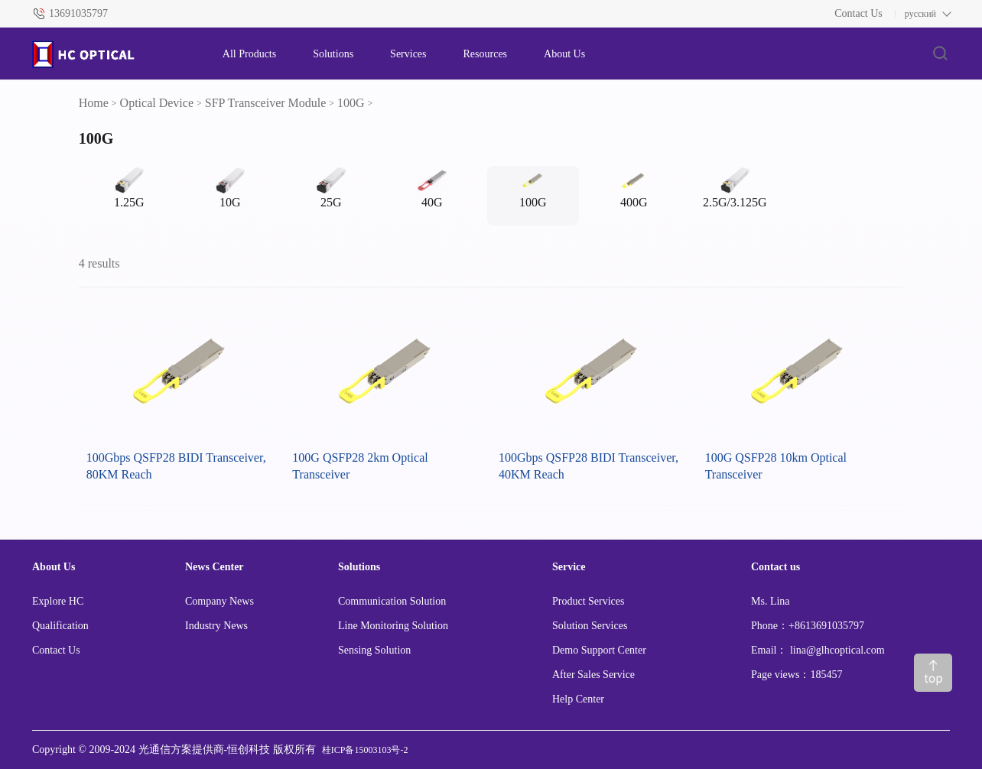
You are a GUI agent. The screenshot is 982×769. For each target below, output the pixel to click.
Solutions (333, 54)
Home (94, 102)
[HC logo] (112, 54)
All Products (249, 54)
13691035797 (78, 13)
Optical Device (156, 102)
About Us (564, 54)
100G (351, 102)
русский (920, 13)
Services (408, 54)
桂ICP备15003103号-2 (365, 750)
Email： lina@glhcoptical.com (818, 650)
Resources (485, 54)
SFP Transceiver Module (266, 102)
